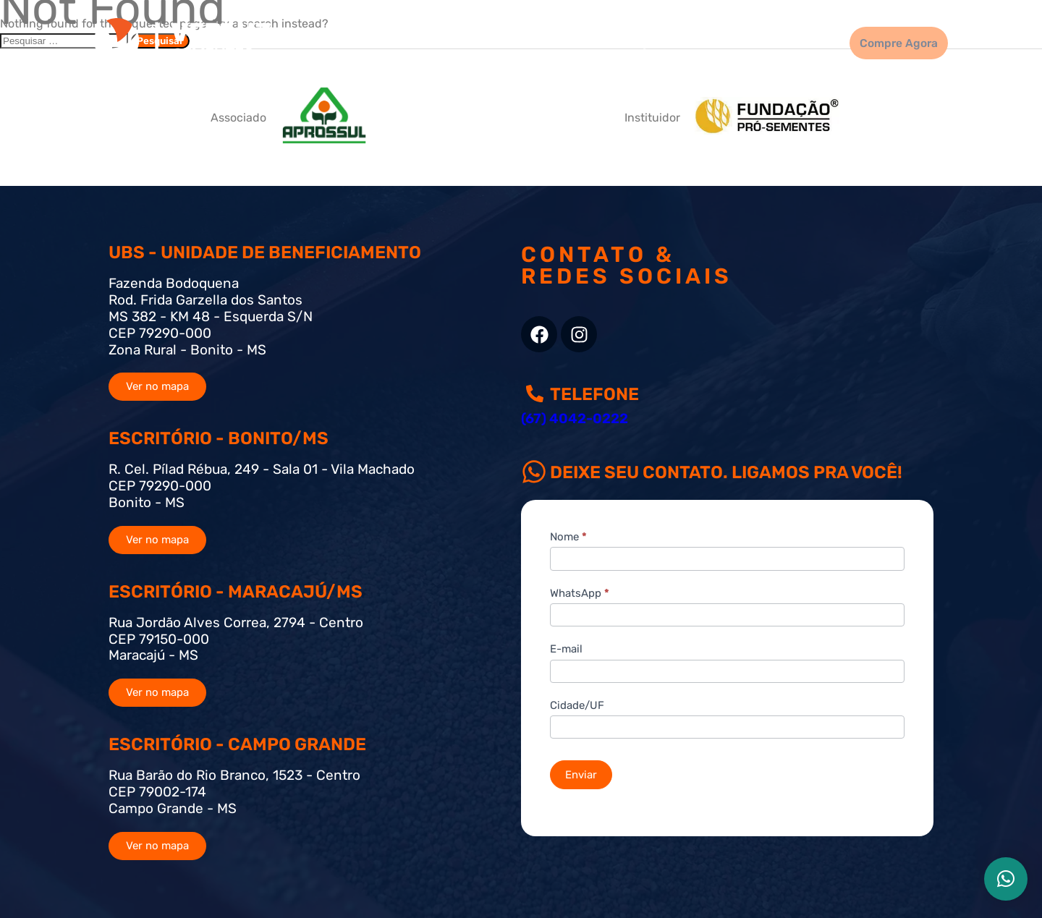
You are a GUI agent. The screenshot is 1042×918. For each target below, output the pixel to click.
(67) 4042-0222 (574, 418)
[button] (1006, 879)
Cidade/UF (577, 705)
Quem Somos (691, 42)
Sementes (462, 42)
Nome (568, 536)
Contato (777, 42)
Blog (614, 42)
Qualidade (545, 42)
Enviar (581, 774)
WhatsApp (579, 593)
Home (390, 42)
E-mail (566, 648)
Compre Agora (888, 42)
